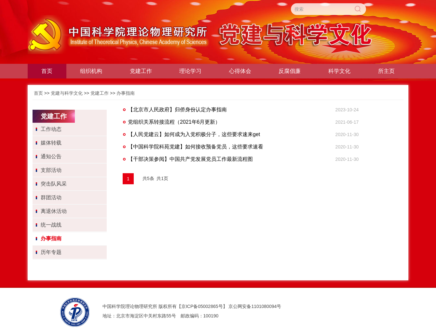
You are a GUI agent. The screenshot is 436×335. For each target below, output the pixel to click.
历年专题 (51, 252)
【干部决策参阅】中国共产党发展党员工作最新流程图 (190, 159)
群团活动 (51, 197)
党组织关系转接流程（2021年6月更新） (174, 122)
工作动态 (51, 129)
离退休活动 (54, 211)
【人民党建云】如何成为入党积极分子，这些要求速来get (194, 134)
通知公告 (51, 156)
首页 (38, 93)
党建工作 (99, 93)
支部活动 (51, 170)
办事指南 (125, 93)
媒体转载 (51, 143)
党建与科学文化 (67, 93)
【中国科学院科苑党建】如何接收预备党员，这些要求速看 (195, 146)
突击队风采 (54, 184)
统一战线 (51, 225)
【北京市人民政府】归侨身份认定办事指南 (177, 109)
